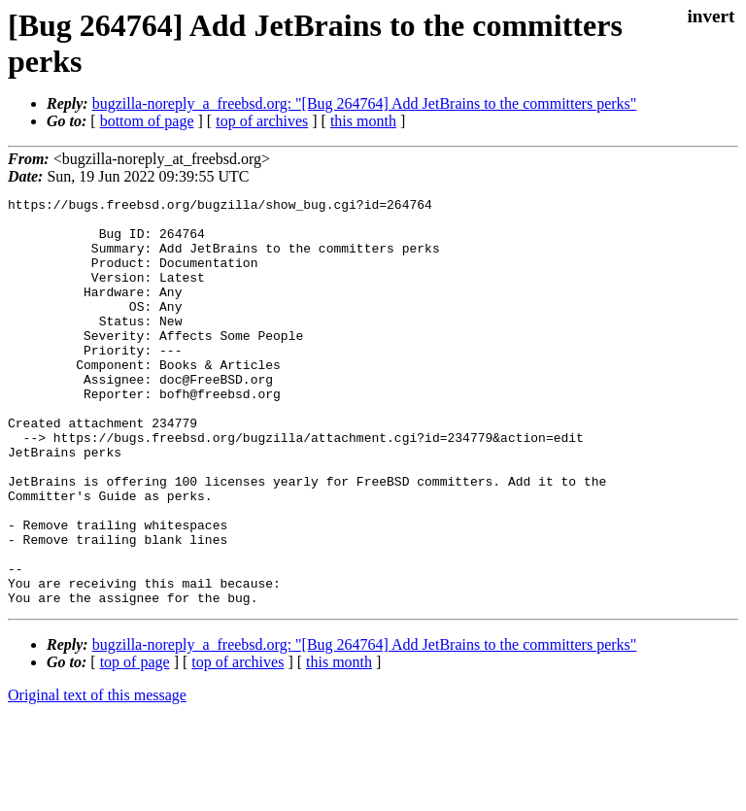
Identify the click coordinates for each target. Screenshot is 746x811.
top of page (135, 743)
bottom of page (147, 121)
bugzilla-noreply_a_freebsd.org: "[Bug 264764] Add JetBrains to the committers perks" (364, 103)
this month (363, 121)
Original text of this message (97, 776)
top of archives (262, 121)
